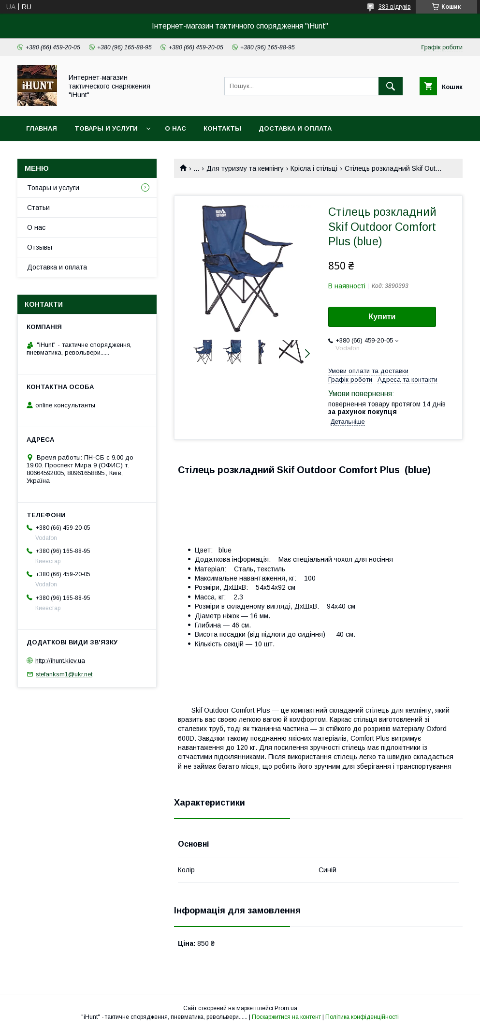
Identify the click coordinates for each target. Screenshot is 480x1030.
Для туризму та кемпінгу (245, 168)
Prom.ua (286, 1008)
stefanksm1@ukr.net (64, 674)
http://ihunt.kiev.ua (60, 660)
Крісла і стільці (314, 168)
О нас (175, 128)
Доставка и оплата (295, 128)
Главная (41, 128)
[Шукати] (390, 86)
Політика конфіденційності (362, 1017)
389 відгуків (394, 6)
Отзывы (39, 247)
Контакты (222, 128)
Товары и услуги (106, 128)
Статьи (38, 207)
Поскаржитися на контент (286, 1017)
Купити (382, 317)
